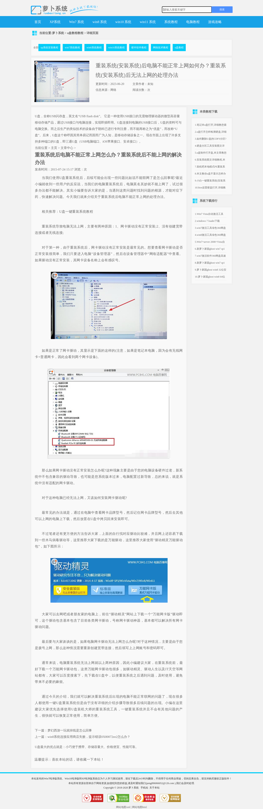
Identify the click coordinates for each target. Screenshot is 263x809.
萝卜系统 (58, 33)
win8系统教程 (94, 47)
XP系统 (55, 22)
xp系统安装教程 (49, 47)
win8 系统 (99, 22)
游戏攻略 (215, 22)
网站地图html (139, 807)
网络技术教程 (160, 47)
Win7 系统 (76, 22)
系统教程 (171, 22)
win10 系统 (123, 22)
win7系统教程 (72, 47)
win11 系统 (148, 22)
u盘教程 (179, 47)
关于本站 (154, 787)
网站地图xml (123, 807)
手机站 (144, 787)
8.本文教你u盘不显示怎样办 (210, 173)
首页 (37, 22)
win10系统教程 (116, 47)
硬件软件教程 (138, 47)
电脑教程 (193, 22)
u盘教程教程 (75, 33)
